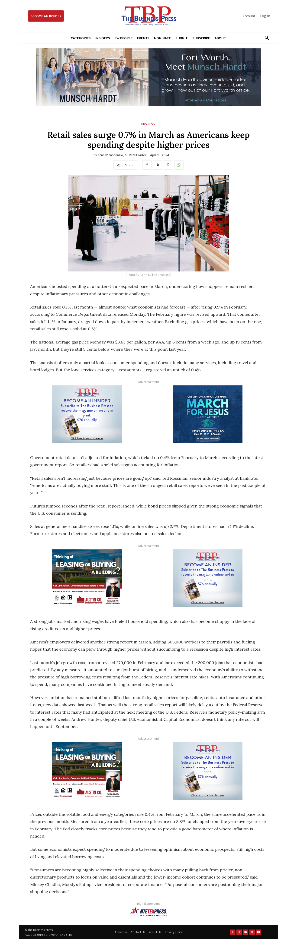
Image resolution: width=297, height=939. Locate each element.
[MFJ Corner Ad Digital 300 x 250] (208, 414)
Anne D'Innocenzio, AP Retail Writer (122, 155)
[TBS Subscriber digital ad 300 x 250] (87, 414)
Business (148, 124)
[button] (265, 38)
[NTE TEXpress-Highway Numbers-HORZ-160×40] (148, 912)
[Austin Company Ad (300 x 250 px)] (87, 578)
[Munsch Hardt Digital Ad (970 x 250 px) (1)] (148, 77)
